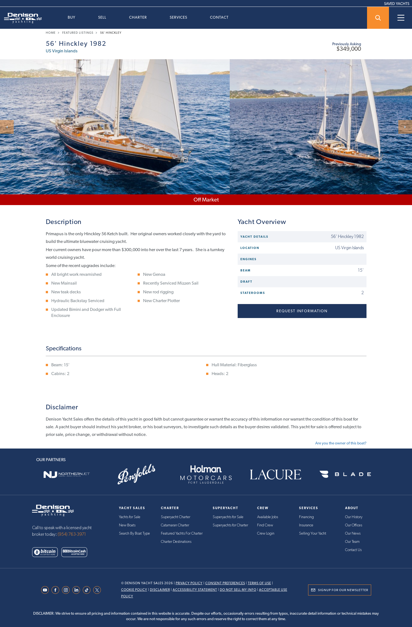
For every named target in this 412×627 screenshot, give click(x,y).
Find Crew (265, 525)
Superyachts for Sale (228, 517)
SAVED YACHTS (396, 3)
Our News (352, 533)
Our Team (352, 542)
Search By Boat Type (134, 533)
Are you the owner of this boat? (340, 443)
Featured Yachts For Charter (182, 533)
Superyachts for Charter (230, 525)
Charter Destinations (176, 542)
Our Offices (353, 525)
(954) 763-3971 (72, 534)
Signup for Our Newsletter (343, 590)
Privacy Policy (189, 583)
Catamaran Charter (175, 525)
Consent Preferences (225, 583)
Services (178, 17)
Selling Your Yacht (312, 533)
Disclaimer (160, 590)
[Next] (405, 127)
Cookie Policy (134, 590)
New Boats (127, 525)
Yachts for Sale (129, 517)
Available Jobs (267, 517)
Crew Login (265, 533)
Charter (138, 17)
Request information (302, 311)
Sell (102, 17)
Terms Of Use (259, 583)
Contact (219, 17)
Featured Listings (77, 33)
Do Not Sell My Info (238, 590)
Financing (306, 517)
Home (51, 33)
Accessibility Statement (195, 590)
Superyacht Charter (175, 517)
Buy (71, 17)
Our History (353, 517)
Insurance (306, 525)
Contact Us (353, 550)
